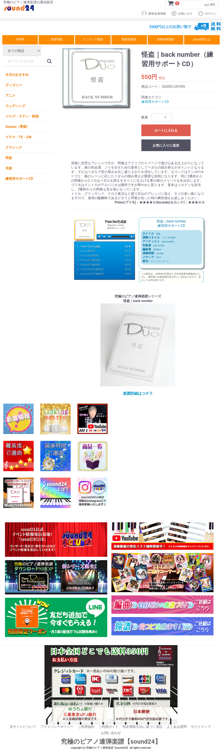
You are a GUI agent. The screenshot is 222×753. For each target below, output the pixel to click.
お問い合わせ (111, 733)
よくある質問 (177, 727)
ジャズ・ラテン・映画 (22, 116)
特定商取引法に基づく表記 (143, 727)
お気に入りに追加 (166, 145)
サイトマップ (201, 727)
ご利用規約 (86, 727)
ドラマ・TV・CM (18, 137)
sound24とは (202, 39)
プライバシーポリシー (57, 727)
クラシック (13, 147)
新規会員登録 (153, 13)
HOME (20, 39)
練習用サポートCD (19, 179)
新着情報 (56, 39)
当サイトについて (23, 727)
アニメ (10, 95)
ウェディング (15, 106)
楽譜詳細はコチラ (138, 393)
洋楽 (8, 168)
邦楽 (8, 158)
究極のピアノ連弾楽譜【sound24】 (111, 741)
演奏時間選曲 (165, 39)
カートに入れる (166, 130)
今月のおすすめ (17, 75)
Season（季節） (17, 127)
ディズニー (13, 85)
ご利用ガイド (108, 727)
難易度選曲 (129, 39)
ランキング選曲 (93, 39)
